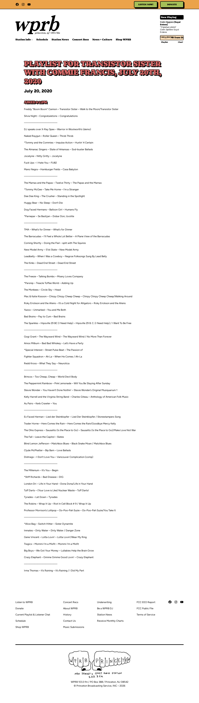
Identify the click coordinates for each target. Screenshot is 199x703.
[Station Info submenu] (32, 39)
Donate (172, 4)
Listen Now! (145, 4)
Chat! (180, 42)
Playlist (164, 42)
